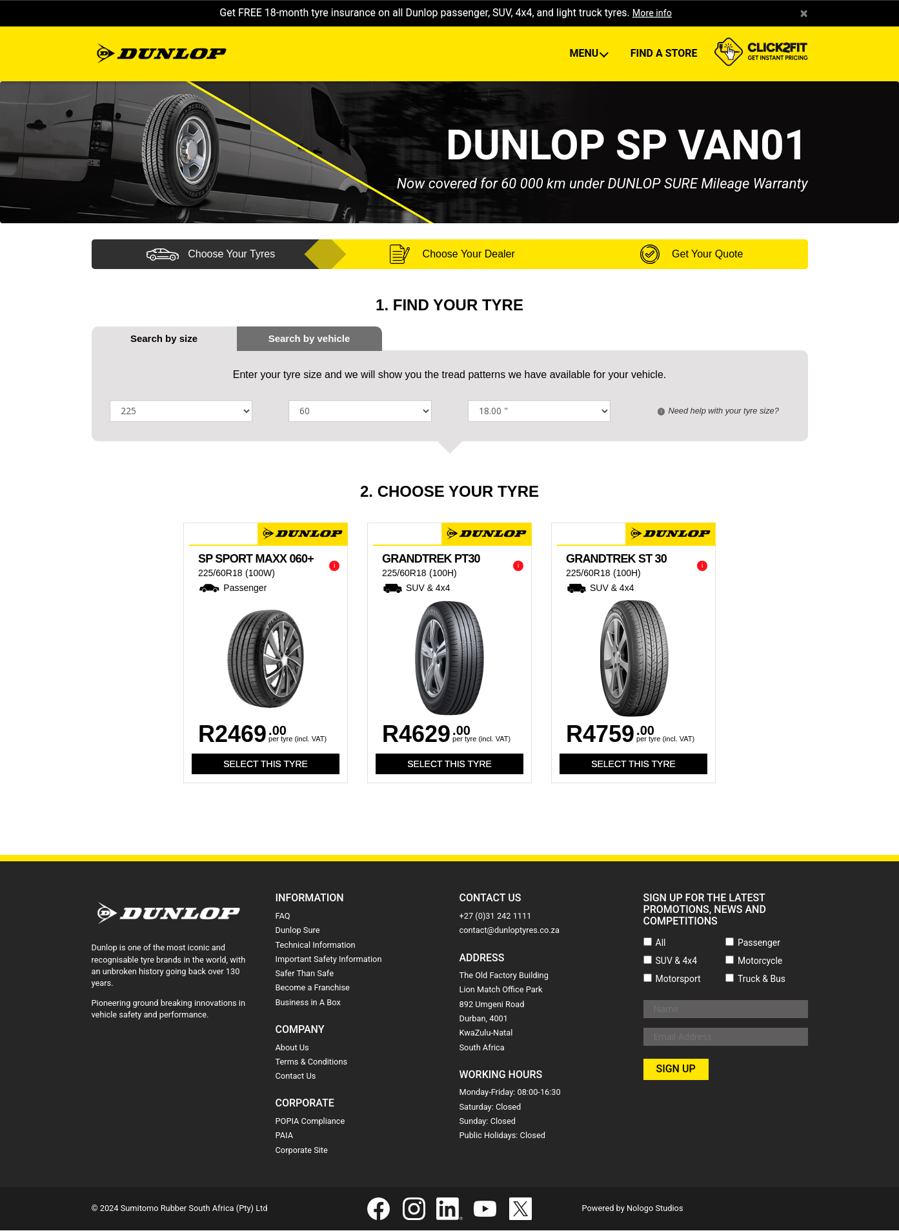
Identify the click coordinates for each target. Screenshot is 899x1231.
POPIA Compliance (310, 1121)
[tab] (309, 339)
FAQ (283, 916)
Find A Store (664, 54)
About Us (292, 1048)
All (661, 943)
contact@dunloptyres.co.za (510, 931)
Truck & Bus (761, 979)
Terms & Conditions (312, 1062)
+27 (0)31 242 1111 (496, 916)
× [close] (804, 13)
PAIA (285, 1136)
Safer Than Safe (305, 974)
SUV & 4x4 (677, 961)
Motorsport (678, 979)
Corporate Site (302, 1151)
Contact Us (296, 1076)
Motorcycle (760, 961)
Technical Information (316, 945)
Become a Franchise (313, 989)
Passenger (759, 943)
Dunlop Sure (298, 931)
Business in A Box (308, 1003)
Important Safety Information (329, 960)
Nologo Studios (655, 1209)
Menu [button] (585, 54)
